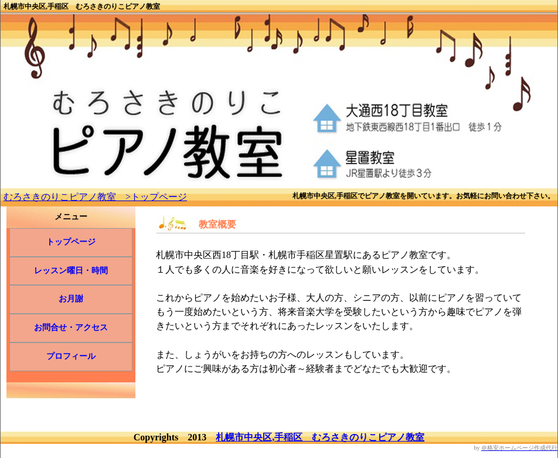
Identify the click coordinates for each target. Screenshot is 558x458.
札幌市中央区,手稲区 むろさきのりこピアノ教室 (320, 437)
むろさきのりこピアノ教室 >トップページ (95, 197)
